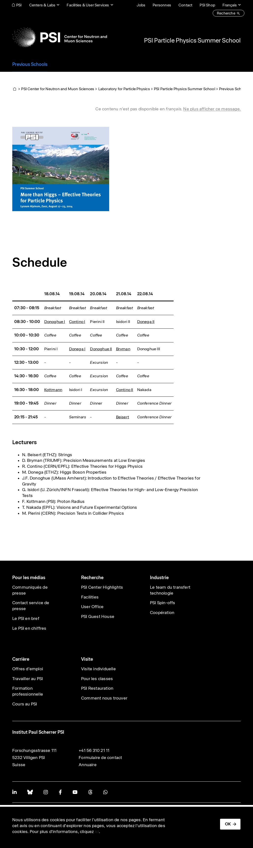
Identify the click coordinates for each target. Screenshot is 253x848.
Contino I (77, 321)
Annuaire (88, 764)
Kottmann (53, 389)
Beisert (122, 417)
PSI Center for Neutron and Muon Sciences (57, 89)
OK (228, 823)
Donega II (146, 321)
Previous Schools (234, 89)
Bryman (123, 349)
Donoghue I (54, 321)
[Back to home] (59, 37)
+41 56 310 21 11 (94, 750)
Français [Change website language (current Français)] (230, 5)
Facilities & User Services (88, 5)
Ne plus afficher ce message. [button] (212, 108)
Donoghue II (101, 349)
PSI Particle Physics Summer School (192, 40)
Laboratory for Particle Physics (124, 89)
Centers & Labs (42, 5)
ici (97, 831)
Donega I (77, 349)
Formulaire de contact (100, 757)
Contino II (124, 389)
